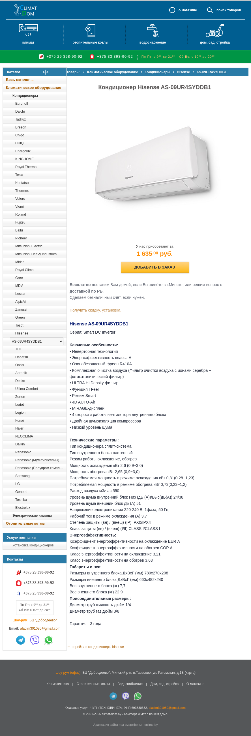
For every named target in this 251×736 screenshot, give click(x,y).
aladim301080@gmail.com (40, 628)
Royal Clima (24, 270)
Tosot (19, 325)
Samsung (22, 476)
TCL (18, 349)
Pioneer (21, 238)
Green (20, 317)
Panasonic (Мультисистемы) (37, 460)
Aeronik (21, 373)
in (8, 718)
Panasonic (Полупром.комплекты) (40, 468)
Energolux (23, 151)
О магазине (195, 684)
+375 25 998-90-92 (38, 593)
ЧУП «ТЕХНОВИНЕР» (107, 707)
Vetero (20, 199)
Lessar (20, 294)
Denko (20, 381)
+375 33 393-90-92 (115, 56)
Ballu (19, 230)
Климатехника (58, 684)
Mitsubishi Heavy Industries (36, 254)
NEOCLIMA (24, 436)
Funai (19, 420)
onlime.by (151, 724)
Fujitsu (20, 222)
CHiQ (19, 143)
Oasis (19, 365)
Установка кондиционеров (33, 545)
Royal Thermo (26, 167)
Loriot (19, 405)
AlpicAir (21, 302)
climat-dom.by (111, 714)
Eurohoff (21, 104)
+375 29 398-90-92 (64, 56)
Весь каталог (18, 80)
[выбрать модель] (36, 341)
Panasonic (23, 452)
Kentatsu (22, 183)
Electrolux (22, 508)
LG (17, 484)
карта (190, 673)
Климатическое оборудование (33, 87)
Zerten (20, 397)
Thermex (22, 191)
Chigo (19, 135)
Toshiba (21, 500)
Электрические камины (32, 516)
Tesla (19, 175)
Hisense (21, 333)
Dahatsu (21, 357)
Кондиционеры (25, 96)
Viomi (19, 207)
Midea (20, 262)
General (21, 492)
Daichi (20, 111)
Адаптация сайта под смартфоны (117, 724)
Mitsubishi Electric (28, 246)
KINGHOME (24, 159)
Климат (28, 42)
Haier (19, 428)
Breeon (20, 127)
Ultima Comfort (26, 389)
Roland (20, 214)
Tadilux (20, 119)
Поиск (221, 10)
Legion (20, 413)
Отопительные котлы (90, 42)
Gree (19, 278)
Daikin (20, 444)
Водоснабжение (153, 42)
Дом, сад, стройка (215, 42)
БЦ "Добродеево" (43, 620)
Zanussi (21, 310)
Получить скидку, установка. (107, 310)
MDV (19, 286)
